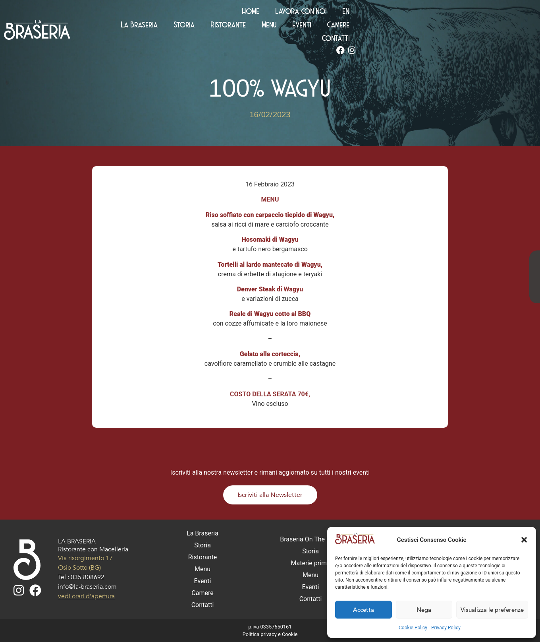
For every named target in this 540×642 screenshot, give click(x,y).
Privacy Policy (446, 627)
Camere (437, 25)
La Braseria (238, 25)
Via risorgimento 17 (85, 558)
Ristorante (327, 25)
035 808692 (87, 577)
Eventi (400, 25)
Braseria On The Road (310, 539)
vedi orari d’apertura (86, 596)
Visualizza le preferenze (492, 610)
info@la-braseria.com (87, 586)
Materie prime (310, 563)
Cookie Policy (413, 627)
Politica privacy (260, 634)
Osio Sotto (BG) (79, 567)
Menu (368, 25)
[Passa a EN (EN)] (511, 12)
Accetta (363, 610)
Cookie (289, 634)
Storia (282, 25)
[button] (524, 540)
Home (416, 12)
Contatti (478, 25)
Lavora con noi (466, 12)
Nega (424, 610)
